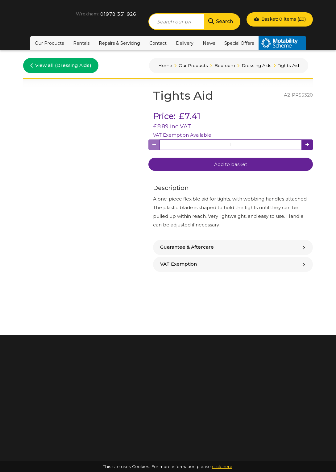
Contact (158, 43)
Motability (282, 43)
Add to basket (230, 164)
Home (165, 65)
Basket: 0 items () (280, 19)
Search (220, 21)
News (209, 43)
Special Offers (239, 43)
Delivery (184, 43)
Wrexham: (87, 14)
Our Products (49, 43)
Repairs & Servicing (119, 43)
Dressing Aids (257, 65)
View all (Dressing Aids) (60, 65)
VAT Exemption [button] (233, 264)
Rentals (81, 43)
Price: (164, 116)
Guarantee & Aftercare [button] (233, 247)
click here (222, 466)
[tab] (233, 247)
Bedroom (224, 65)
